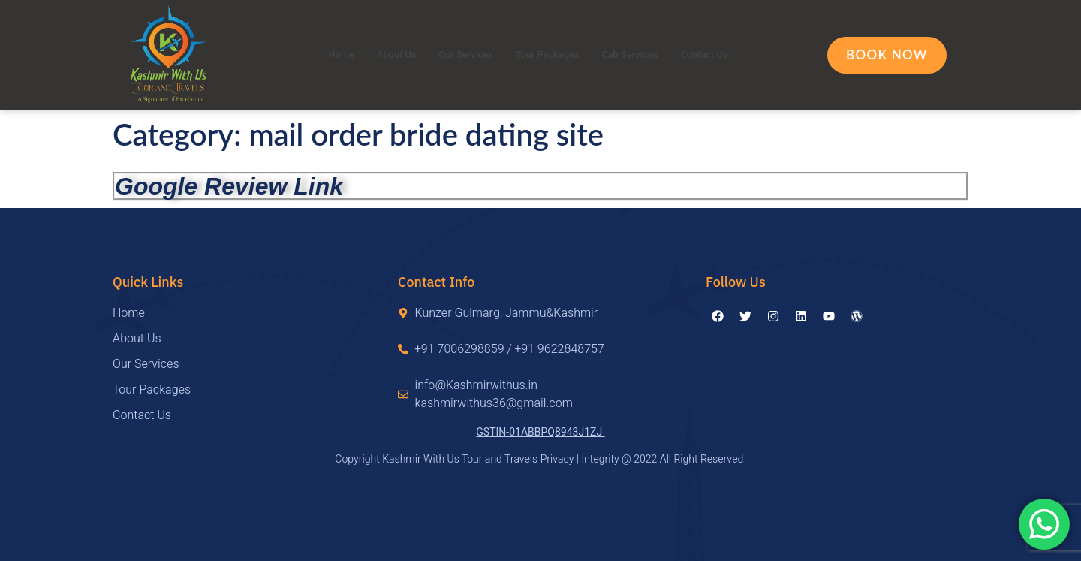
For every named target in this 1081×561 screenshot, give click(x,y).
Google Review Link (229, 186)
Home (319, 55)
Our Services (457, 55)
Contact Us (724, 55)
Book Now (887, 54)
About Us (379, 55)
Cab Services (641, 55)
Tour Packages (548, 55)
